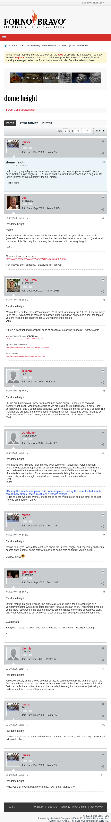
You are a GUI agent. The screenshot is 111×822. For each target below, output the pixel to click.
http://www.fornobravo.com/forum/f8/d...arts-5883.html (25, 356)
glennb (26, 648)
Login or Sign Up (93, 2)
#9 (103, 724)
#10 (103, 775)
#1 (103, 162)
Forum (14, 45)
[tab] (10, 123)
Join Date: (27, 152)
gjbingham (29, 572)
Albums (52, 807)
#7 (103, 592)
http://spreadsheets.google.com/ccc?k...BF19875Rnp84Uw (27, 347)
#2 (103, 218)
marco (26, 141)
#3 (103, 300)
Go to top (97, 807)
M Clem (27, 371)
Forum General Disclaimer (20, 109)
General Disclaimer (73, 807)
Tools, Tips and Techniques (74, 45)
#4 (103, 391)
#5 (103, 453)
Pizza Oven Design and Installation (39, 45)
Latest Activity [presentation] (28, 123)
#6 (103, 535)
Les (24, 197)
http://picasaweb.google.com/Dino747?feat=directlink (25, 339)
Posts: (49, 152)
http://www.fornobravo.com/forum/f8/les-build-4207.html (36, 259)
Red (12, 807)
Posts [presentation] (10, 123)
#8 (103, 669)
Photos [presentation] (47, 123)
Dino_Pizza (29, 280)
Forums (38, 807)
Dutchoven (29, 432)
